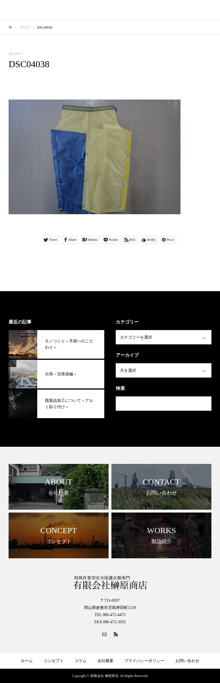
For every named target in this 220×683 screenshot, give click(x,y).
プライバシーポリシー (144, 661)
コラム (80, 661)
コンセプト (54, 661)
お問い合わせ (187, 661)
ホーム (27, 661)
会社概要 (105, 661)
